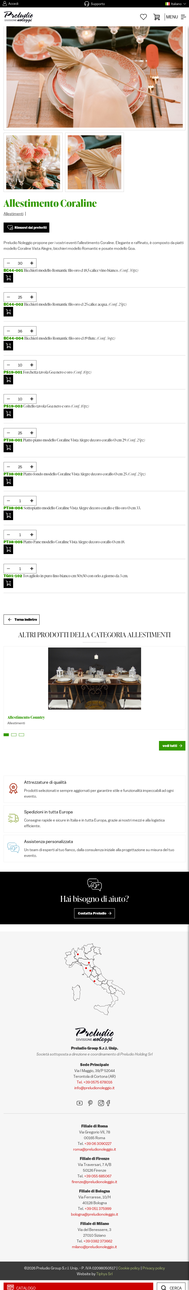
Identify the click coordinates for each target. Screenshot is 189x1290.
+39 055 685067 (98, 1176)
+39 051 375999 (98, 1208)
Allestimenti (13, 214)
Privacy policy (154, 1268)
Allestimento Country (26, 717)
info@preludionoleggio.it (94, 1088)
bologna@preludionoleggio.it (94, 1214)
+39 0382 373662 (97, 1241)
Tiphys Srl (104, 1274)
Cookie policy (129, 1268)
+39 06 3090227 (98, 1143)
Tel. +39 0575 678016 (94, 1082)
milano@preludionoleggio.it (94, 1247)
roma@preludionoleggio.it (94, 1149)
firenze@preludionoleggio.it (94, 1182)
